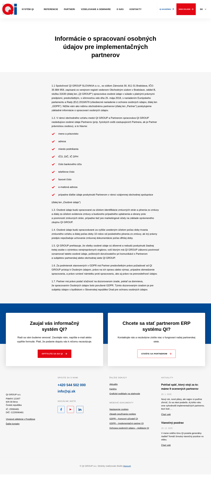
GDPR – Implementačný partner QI (126, 433)
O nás (126, 9)
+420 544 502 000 (73, 395)
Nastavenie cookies (119, 419)
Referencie (57, 9)
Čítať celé (166, 424)
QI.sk (22, 393)
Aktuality (113, 394)
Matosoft (127, 475)
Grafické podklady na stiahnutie (124, 403)
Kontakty (142, 9)
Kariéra (112, 398)
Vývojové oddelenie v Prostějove (22, 430)
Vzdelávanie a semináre (102, 9)
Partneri (75, 9)
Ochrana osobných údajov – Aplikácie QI (129, 437)
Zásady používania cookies (122, 423)
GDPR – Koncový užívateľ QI (123, 428)
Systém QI (34, 9)
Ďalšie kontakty (13, 435)
